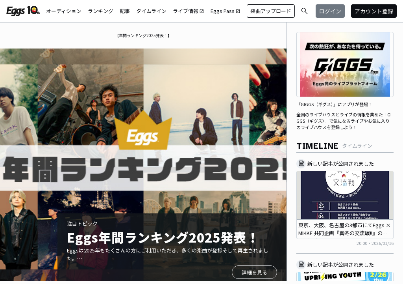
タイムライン (151, 11)
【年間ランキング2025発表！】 (143, 35)
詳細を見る (254, 272)
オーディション (63, 11)
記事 (125, 11)
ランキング (100, 11)
